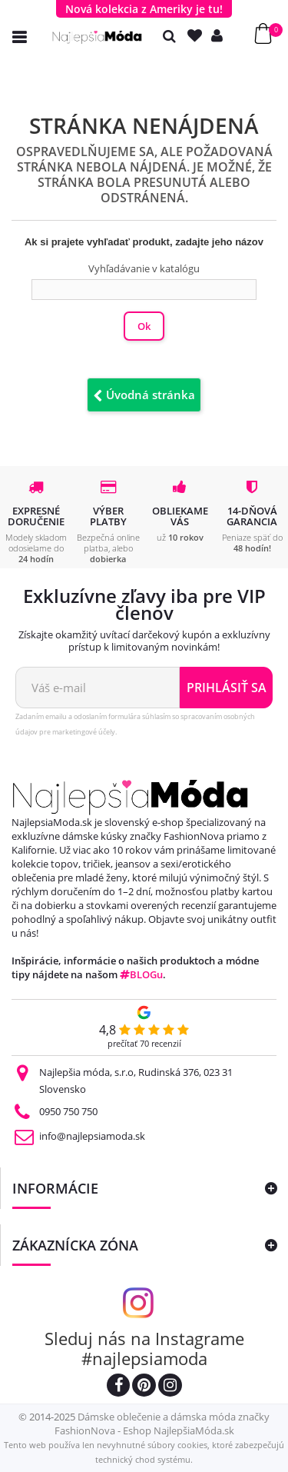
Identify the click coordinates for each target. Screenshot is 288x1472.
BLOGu (141, 974)
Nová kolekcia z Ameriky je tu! (144, 9)
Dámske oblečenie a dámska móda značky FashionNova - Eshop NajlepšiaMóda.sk (162, 1423)
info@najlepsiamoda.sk (92, 1136)
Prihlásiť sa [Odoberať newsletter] (226, 687)
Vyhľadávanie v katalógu (144, 268)
